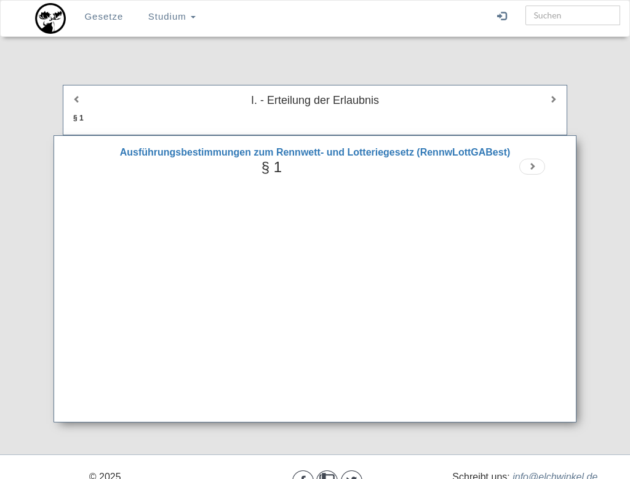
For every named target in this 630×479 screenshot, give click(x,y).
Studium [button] (172, 16)
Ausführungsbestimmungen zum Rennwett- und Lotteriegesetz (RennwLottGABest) (315, 152)
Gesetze (103, 16)
